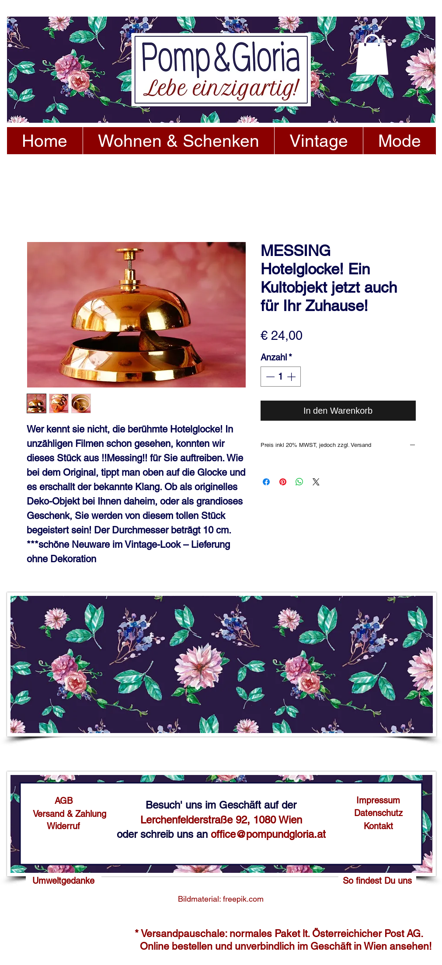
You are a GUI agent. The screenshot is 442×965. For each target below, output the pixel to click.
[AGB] (63, 800)
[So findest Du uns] (377, 880)
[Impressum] (378, 800)
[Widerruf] (63, 826)
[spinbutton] (281, 376)
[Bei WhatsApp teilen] (299, 482)
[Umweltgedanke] (63, 880)
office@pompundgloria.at (268, 834)
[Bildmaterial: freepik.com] (221, 899)
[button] (372, 54)
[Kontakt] (378, 826)
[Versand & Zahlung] (69, 813)
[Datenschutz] (378, 813)
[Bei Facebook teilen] (266, 482)
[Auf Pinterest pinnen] (283, 482)
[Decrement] (269, 376)
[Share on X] (316, 482)
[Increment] (292, 376)
